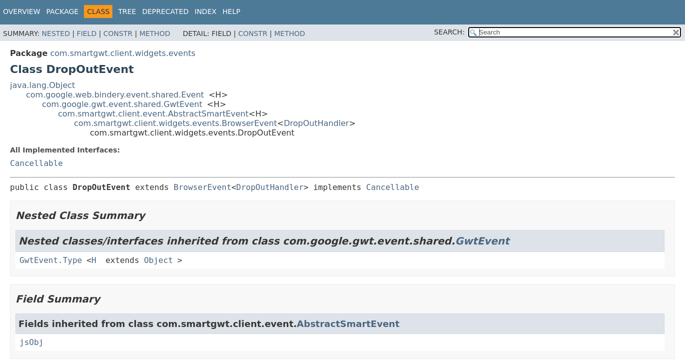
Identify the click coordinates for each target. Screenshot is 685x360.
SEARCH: (449, 32)
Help (231, 12)
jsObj (31, 342)
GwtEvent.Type (50, 260)
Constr (117, 34)
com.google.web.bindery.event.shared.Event (115, 95)
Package (62, 12)
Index (206, 12)
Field (87, 34)
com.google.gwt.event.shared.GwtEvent (122, 104)
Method (154, 34)
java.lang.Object (42, 85)
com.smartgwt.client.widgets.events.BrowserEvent (175, 123)
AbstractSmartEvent (348, 323)
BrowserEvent (203, 187)
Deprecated (165, 12)
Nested (56, 34)
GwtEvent (482, 241)
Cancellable (36, 163)
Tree (127, 12)
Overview (21, 12)
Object (158, 260)
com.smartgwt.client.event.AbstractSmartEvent (153, 113)
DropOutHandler (316, 123)
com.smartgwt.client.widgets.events (122, 53)
